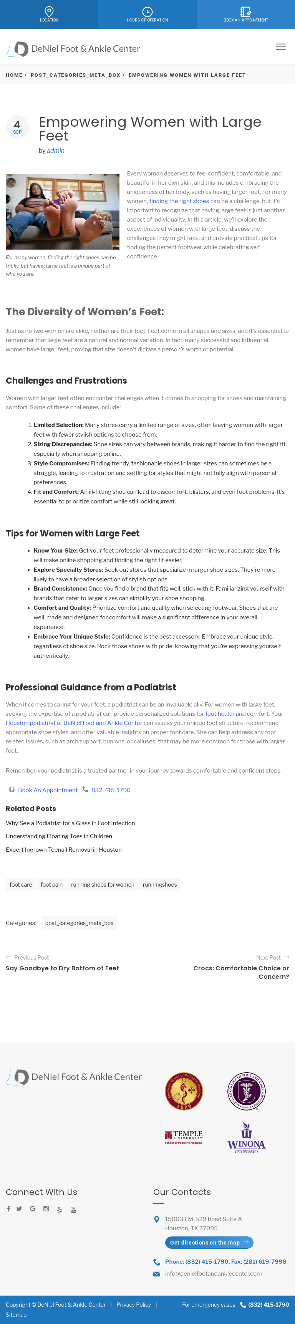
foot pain (52, 884)
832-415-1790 (111, 790)
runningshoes (160, 884)
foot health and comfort (236, 713)
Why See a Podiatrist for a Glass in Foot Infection (70, 823)
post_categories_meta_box (76, 75)
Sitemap (16, 1314)
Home (14, 75)
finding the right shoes (179, 201)
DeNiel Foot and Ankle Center (102, 723)
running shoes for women (102, 884)
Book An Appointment (48, 790)
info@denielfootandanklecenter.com (213, 1273)
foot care (21, 884)
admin (56, 150)
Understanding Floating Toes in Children (59, 836)
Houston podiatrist (31, 723)
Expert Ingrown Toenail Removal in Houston (64, 849)
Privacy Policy (133, 1304)
